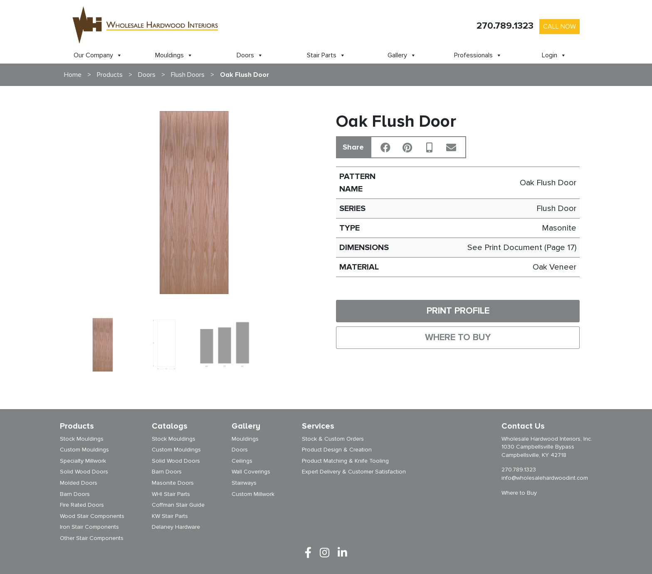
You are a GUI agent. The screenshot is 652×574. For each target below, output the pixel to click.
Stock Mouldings (82, 438)
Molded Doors (78, 482)
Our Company (98, 55)
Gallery (402, 55)
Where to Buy (458, 337)
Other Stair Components (91, 538)
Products (110, 75)
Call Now (559, 26)
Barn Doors (75, 494)
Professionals (478, 55)
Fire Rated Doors (82, 504)
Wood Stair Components (92, 516)
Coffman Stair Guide (178, 504)
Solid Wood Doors (84, 471)
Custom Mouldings (84, 449)
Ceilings (242, 460)
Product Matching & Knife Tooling (345, 460)
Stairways (244, 482)
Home (73, 75)
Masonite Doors (173, 482)
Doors (250, 55)
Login (554, 55)
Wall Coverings (251, 471)
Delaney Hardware (176, 526)
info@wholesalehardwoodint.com (544, 477)
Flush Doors (188, 75)
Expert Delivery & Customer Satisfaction (354, 471)
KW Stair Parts (170, 516)
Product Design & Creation (337, 449)
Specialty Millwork (83, 460)
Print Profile (458, 310)
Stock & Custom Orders (333, 438)
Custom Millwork (253, 494)
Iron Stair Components (89, 526)
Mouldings (174, 55)
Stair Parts (326, 55)
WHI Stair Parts (171, 494)
